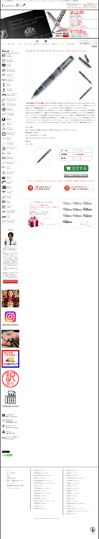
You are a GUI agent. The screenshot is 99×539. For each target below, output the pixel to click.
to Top (93, 528)
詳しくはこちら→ (52, 224)
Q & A (19, 44)
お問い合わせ (71, 44)
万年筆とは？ (10, 420)
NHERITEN (13, 6)
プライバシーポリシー (14, 488)
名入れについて (11, 425)
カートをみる (11, 473)
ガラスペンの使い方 (12, 437)
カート (62, 44)
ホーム (3, 44)
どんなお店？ (10, 414)
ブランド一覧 (27, 44)
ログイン (8, 431)
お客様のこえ (54, 44)
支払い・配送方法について (15, 480)
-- (40, 470)
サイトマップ (11, 483)
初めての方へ (11, 44)
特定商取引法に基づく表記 (15, 485)
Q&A (8, 475)
